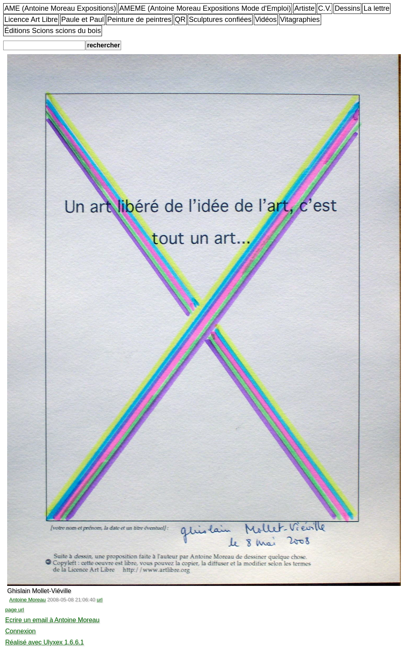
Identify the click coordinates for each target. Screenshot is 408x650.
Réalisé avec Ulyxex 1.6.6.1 (44, 642)
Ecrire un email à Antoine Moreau (52, 620)
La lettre (376, 8)
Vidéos (266, 19)
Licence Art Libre (31, 19)
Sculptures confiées (220, 19)
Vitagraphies (300, 19)
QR (180, 19)
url (99, 600)
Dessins (347, 8)
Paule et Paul (82, 19)
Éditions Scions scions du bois (52, 31)
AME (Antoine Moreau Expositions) (60, 8)
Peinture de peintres (139, 19)
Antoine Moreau (27, 600)
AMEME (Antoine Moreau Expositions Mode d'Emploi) (205, 8)
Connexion (20, 631)
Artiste (304, 8)
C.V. (324, 8)
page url (14, 610)
